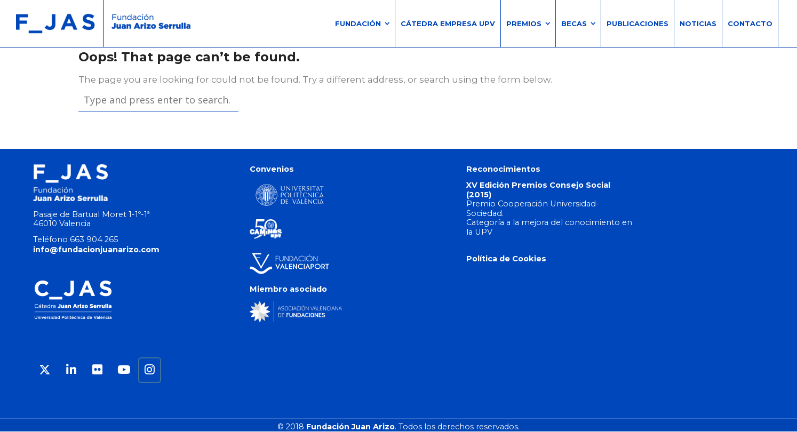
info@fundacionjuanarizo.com (96, 249)
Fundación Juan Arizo (350, 426)
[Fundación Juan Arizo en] (175, 370)
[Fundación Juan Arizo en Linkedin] (71, 369)
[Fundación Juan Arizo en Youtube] (123, 369)
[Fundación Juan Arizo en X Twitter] (44, 369)
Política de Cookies (506, 258)
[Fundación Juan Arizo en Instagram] (149, 369)
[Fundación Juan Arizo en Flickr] (97, 369)
